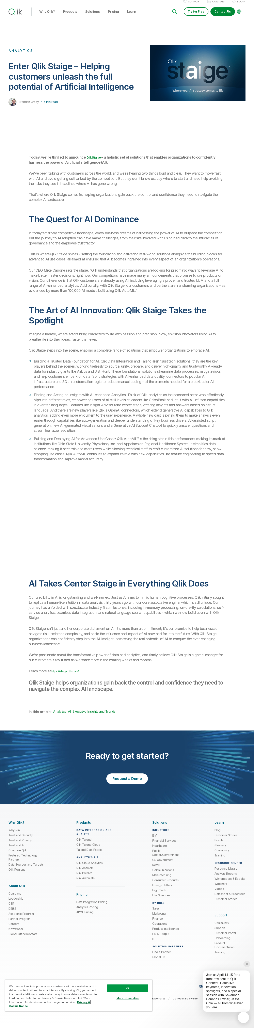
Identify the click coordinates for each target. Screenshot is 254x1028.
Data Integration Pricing (91, 906)
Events (219, 844)
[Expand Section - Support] (221, 919)
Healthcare (159, 850)
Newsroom (16, 933)
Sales (156, 912)
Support (194, 5)
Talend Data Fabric (89, 854)
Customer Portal (225, 937)
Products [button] (70, 16)
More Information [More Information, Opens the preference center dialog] (127, 998)
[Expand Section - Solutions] (159, 827)
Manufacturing (161, 879)
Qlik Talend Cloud (88, 849)
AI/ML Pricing (85, 916)
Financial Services (164, 845)
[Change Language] (239, 16)
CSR (11, 908)
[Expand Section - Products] (83, 827)
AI (69, 716)
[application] (243, 1017)
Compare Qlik (18, 854)
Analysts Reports (226, 878)
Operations (159, 928)
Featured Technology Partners (23, 861)
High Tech (159, 894)
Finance (157, 923)
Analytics (59, 716)
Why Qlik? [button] (47, 16)
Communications (163, 874)
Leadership (16, 902)
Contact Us (223, 15)
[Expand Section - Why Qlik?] (16, 827)
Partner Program (19, 923)
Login (241, 5)
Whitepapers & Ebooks (230, 883)
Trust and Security (21, 839)
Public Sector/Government (165, 857)
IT (153, 943)
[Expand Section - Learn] (219, 827)
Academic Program (21, 918)
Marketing (159, 917)
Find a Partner (161, 956)
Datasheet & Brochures (230, 898)
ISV (154, 839)
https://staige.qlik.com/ (69, 675)
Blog (218, 834)
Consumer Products (165, 884)
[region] (78, 995)
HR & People (160, 938)
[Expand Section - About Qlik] (17, 890)
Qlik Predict (84, 877)
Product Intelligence (165, 933)
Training (220, 859)
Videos (219, 893)
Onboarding (223, 942)
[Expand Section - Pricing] (82, 899)
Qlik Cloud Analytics (89, 867)
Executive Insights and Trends (94, 716)
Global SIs (158, 961)
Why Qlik (14, 834)
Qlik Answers (85, 872)
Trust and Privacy (20, 844)
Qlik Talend (84, 844)
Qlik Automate (85, 882)
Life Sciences (161, 899)
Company (219, 5)
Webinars (221, 888)
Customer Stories (226, 839)
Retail (156, 869)
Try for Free (196, 15)
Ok (128, 988)
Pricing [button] (113, 16)
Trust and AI (16, 849)
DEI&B (12, 913)
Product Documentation (225, 949)
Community (222, 854)
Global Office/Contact (23, 938)
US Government (162, 864)
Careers (14, 928)
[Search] (175, 16)
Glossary (220, 849)
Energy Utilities (162, 889)
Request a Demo (127, 783)
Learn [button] (131, 16)
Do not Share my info (185, 1002)
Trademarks (157, 1002)
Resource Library (226, 872)
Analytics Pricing (87, 911)
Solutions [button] (92, 16)
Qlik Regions (17, 874)
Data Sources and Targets (26, 868)
